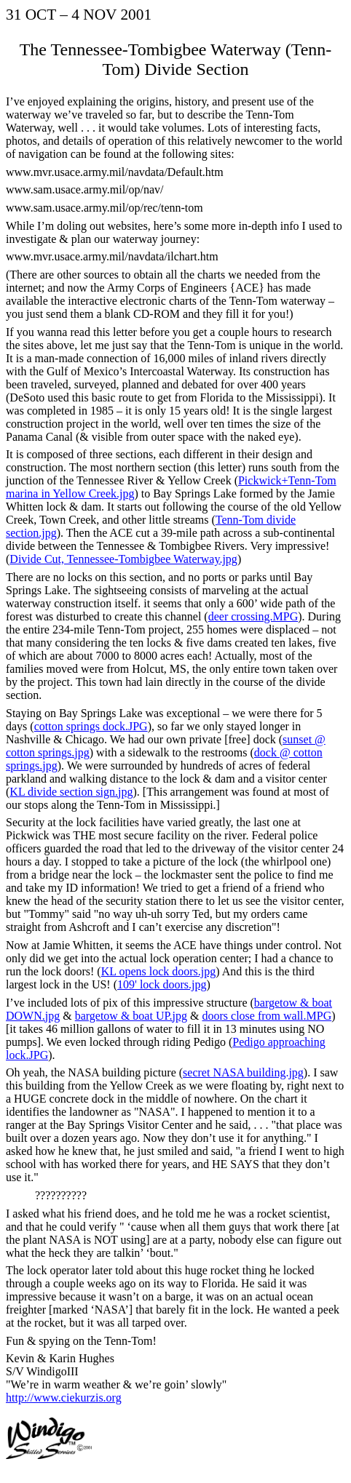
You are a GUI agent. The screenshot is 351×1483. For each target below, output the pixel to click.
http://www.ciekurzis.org (64, 1397)
